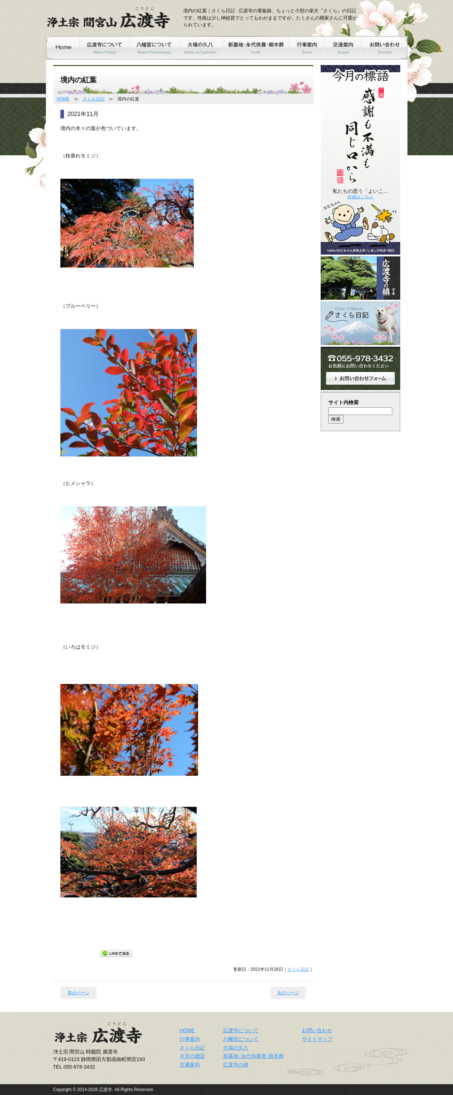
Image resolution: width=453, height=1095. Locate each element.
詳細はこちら (360, 196)
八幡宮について (240, 1039)
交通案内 (190, 1065)
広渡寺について (240, 1030)
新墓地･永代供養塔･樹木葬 (253, 1056)
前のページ (78, 992)
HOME (63, 98)
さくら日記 (93, 98)
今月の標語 (192, 1056)
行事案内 (190, 1039)
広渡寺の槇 (235, 1065)
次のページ (288, 992)
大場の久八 (235, 1048)
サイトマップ (317, 1039)
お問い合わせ (317, 1030)
